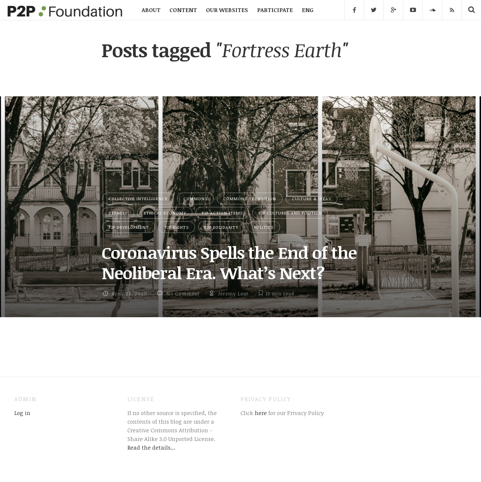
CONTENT (183, 10)
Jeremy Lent (233, 293)
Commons (195, 198)
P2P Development (129, 227)
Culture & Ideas (311, 198)
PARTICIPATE (275, 10)
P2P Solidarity (221, 227)
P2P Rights (177, 227)
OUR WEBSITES (227, 10)
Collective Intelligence (138, 198)
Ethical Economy (165, 213)
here (260, 413)
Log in (22, 413)
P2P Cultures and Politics (290, 213)
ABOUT (151, 10)
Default (118, 213)
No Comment (183, 293)
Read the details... (151, 447)
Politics (264, 227)
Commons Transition (249, 198)
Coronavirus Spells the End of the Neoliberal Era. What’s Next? (229, 262)
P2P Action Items (222, 213)
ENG (307, 10)
